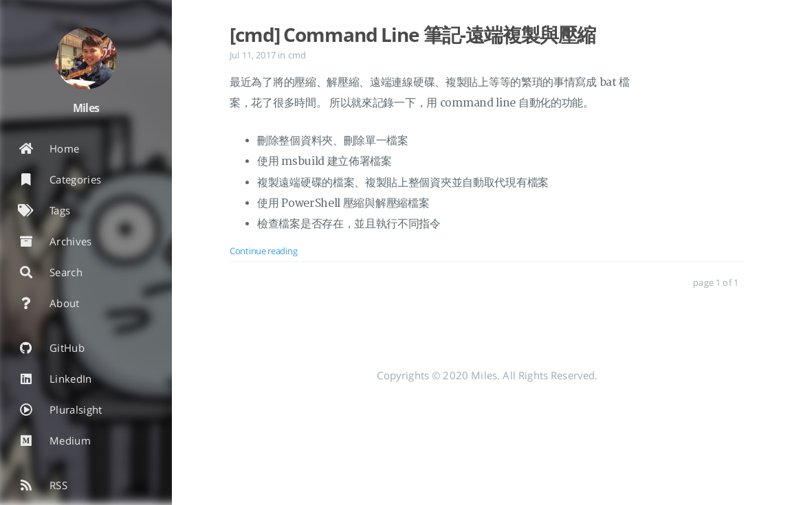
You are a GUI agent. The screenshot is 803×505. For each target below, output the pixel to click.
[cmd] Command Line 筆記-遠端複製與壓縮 (412, 34)
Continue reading (263, 251)
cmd (297, 55)
